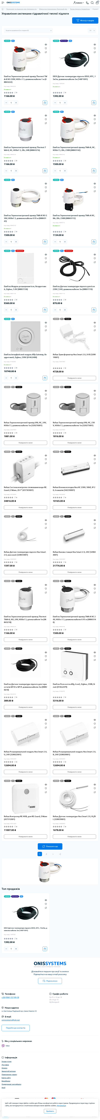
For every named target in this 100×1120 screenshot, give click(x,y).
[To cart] (45, 102)
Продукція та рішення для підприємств (21, 9)
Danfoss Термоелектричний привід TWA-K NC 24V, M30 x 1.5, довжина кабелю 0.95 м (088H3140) (74, 619)
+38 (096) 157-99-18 (10, 997)
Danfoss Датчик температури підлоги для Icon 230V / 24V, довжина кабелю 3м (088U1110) (74, 287)
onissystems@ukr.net (11, 1020)
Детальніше (61, 1105)
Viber (6, 1045)
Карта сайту (6, 1078)
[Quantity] (11, 102)
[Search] (92, 2)
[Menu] (3, 3)
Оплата (4, 1068)
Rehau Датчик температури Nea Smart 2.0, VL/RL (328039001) (74, 817)
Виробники (6, 1081)
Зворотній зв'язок (9, 1071)
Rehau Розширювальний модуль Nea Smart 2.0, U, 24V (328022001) (25, 753)
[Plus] (16, 103)
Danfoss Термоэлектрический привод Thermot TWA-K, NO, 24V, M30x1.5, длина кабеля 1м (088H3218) (25, 619)
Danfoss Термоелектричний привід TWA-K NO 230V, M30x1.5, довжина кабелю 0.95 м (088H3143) (25, 218)
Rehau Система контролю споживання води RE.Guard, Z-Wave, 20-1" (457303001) (25, 488)
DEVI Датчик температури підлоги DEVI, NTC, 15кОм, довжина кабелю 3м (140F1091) (74, 77)
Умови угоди (6, 1061)
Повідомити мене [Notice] (75, 378)
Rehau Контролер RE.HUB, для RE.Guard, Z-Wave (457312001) (25, 817)
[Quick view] (46, 44)
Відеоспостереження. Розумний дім (53, 9)
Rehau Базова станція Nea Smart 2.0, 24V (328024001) (74, 553)
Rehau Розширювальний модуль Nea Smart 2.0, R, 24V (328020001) (74, 753)
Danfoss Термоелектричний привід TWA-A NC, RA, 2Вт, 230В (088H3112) (74, 216)
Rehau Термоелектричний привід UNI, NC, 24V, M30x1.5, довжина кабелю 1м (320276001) (25, 424)
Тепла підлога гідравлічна (80, 9)
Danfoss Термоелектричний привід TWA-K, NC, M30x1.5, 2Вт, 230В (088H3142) (74, 148)
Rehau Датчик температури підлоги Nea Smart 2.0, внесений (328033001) (25, 553)
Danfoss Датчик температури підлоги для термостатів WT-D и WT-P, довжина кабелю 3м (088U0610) (25, 687)
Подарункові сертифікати (11, 1084)
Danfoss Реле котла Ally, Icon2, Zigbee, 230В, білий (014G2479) (74, 685)
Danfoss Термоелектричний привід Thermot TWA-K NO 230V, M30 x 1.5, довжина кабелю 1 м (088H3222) (25, 79)
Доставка (5, 1065)
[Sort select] (28, 30)
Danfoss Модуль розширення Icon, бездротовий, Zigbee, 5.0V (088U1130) (25, 287)
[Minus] (6, 103)
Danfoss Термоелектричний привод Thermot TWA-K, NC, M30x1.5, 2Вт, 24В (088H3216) (25, 148)
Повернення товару (9, 1074)
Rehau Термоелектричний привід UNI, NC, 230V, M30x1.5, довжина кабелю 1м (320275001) (74, 424)
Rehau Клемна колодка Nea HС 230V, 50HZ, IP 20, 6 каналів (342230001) (74, 488)
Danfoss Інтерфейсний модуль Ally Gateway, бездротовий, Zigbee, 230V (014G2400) (25, 355)
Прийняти (50, 1111)
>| (60, 854)
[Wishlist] (46, 48)
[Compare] (46, 52)
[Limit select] (92, 30)
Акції (3, 1087)
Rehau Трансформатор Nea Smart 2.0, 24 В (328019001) (74, 355)
